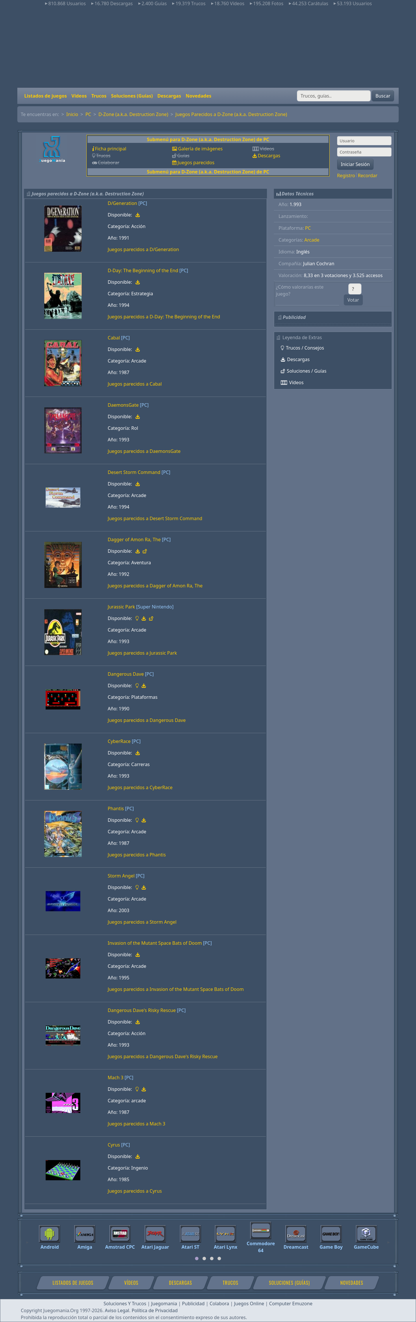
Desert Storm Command (134, 472)
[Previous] (27, 1240)
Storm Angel (121, 876)
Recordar (367, 175)
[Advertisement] (208, 47)
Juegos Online (249, 1303)
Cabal (114, 338)
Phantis (116, 808)
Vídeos (79, 96)
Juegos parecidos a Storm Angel (142, 922)
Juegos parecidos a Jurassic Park (142, 653)
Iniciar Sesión (355, 164)
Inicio (72, 114)
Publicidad (193, 1303)
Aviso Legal (117, 1310)
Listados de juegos (45, 96)
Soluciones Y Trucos (125, 1303)
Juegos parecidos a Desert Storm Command (155, 518)
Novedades (198, 96)
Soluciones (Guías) (132, 96)
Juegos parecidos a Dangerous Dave (147, 720)
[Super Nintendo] (155, 607)
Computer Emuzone (291, 1303)
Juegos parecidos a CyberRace (140, 787)
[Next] (389, 1240)
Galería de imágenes (200, 148)
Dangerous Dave (126, 674)
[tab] (196, 1258)
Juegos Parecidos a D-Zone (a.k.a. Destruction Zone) (231, 114)
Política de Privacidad (155, 1310)
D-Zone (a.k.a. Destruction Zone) (133, 114)
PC (88, 114)
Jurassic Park (121, 607)
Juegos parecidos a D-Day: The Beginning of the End (164, 316)
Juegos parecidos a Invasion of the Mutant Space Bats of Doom (176, 989)
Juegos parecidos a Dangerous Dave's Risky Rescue (163, 1056)
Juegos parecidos (195, 162)
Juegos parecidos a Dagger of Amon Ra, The (155, 585)
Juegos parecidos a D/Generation (143, 249)
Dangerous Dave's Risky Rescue (142, 1010)
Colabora (219, 1303)
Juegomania (164, 1303)
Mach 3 (115, 1077)
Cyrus (114, 1145)
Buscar (383, 96)
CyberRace (119, 741)
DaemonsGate (123, 405)
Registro (346, 175)
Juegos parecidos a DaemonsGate (144, 451)
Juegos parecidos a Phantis (137, 855)
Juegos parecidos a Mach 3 (136, 1124)
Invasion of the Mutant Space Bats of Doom (155, 943)
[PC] (142, 203)
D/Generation (122, 203)
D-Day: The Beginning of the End (143, 270)
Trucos (98, 96)
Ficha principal (110, 148)
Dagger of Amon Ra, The (134, 539)
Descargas (169, 96)
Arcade (312, 240)
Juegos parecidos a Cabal (135, 384)
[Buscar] (334, 95)
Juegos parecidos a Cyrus (135, 1191)
